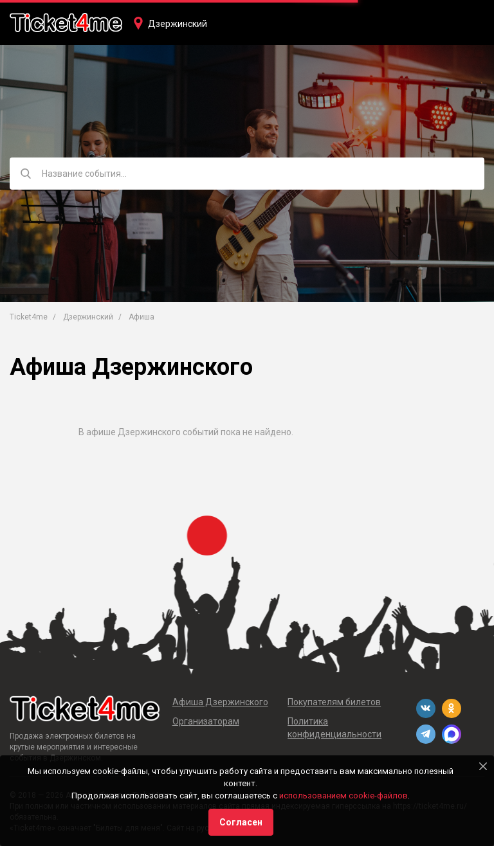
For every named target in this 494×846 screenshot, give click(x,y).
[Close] (483, 766)
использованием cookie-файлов (343, 795)
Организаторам (205, 721)
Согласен (240, 822)
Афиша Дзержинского (220, 702)
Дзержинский (177, 24)
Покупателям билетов (334, 702)
